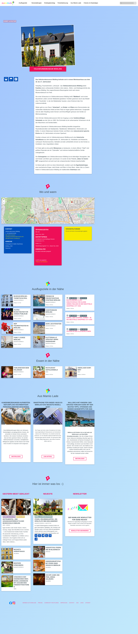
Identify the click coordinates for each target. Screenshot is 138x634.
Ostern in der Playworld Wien (78, 331)
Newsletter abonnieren (80, 530)
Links (82, 602)
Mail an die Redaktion (42, 261)
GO (135, 3)
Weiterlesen (16, 456)
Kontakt (71, 602)
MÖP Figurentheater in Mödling (21, 326)
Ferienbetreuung (63, 3)
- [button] (3, 202)
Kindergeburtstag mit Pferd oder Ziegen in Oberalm (53, 563)
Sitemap (87, 602)
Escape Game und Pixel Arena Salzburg (52, 577)
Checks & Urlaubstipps (91, 3)
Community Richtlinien (51, 602)
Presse (40, 602)
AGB (77, 602)
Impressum (63, 602)
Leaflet (86, 223)
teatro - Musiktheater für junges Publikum (21, 312)
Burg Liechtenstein (53, 324)
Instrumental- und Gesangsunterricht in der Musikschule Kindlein (13, 521)
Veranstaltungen (36, 3)
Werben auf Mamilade (29, 602)
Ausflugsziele (23, 3)
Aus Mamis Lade (76, 3)
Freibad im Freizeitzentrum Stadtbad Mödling (53, 298)
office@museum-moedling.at (12, 238)
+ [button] (3, 199)
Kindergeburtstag (49, 3)
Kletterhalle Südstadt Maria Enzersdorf (52, 339)
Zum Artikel (48, 456)
